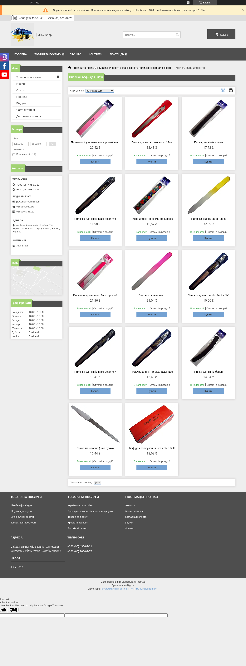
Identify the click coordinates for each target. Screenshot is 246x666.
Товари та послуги (47, 54)
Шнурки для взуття (21, 511)
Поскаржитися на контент (114, 588)
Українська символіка (80, 505)
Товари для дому (77, 516)
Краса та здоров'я (78, 522)
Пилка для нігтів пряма (208, 142)
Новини (21, 83)
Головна (20, 54)
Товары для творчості (23, 522)
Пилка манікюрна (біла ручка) (95, 448)
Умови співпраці (134, 511)
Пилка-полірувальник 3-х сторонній (95, 295)
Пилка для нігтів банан (208, 371)
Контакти (95, 54)
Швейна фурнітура (21, 505)
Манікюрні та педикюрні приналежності (146, 67)
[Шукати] (177, 35)
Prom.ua (141, 582)
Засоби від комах (78, 528)
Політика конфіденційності (144, 588)
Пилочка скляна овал (152, 295)
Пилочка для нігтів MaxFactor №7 (95, 371)
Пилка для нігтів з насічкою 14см (151, 142)
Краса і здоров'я (109, 67)
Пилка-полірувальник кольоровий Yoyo (95, 142)
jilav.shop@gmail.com (28, 201)
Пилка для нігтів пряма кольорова (152, 218)
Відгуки (21, 103)
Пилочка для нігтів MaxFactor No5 (152, 371)
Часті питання (25, 109)
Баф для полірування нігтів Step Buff (152, 448)
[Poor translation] (14, 610)
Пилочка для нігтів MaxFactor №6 (95, 218)
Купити (95, 161)
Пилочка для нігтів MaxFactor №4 (208, 295)
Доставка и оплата (28, 116)
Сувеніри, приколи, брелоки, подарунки (90, 511)
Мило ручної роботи (22, 516)
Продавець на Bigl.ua (123, 585)
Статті (20, 90)
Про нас (75, 54)
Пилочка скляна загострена (208, 218)
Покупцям (117, 54)
